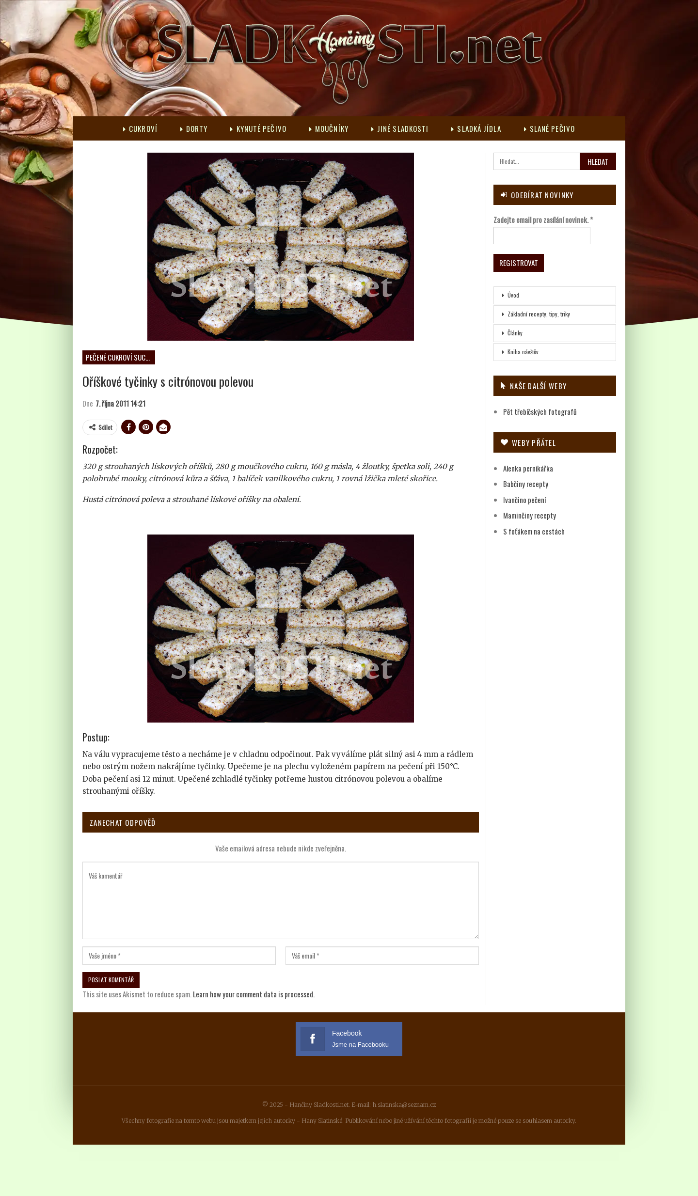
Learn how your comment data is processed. (254, 994)
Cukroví (140, 128)
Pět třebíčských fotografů (540, 411)
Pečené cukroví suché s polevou (120, 357)
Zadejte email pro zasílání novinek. (543, 219)
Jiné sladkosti (400, 128)
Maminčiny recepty (529, 515)
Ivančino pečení (524, 499)
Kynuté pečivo (258, 128)
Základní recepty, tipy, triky (539, 314)
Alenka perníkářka (528, 468)
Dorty (194, 128)
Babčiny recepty (525, 483)
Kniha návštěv (523, 351)
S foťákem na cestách (534, 531)
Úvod (513, 295)
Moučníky (329, 128)
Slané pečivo (549, 128)
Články (515, 333)
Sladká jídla (476, 128)
